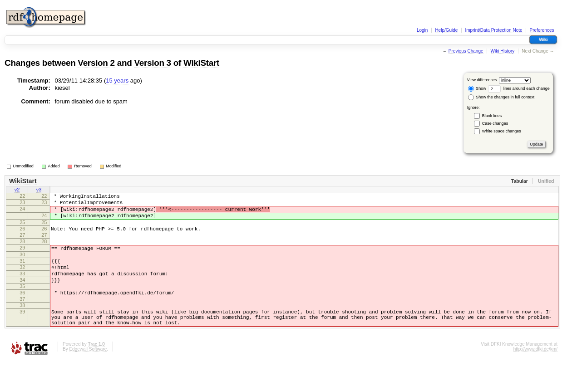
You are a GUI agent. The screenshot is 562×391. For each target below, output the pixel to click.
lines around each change (519, 88)
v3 (39, 190)
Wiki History (503, 51)
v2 (17, 190)
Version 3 (152, 63)
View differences (482, 80)
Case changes (495, 123)
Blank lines (492, 115)
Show (477, 88)
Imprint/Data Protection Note (493, 30)
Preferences (542, 30)
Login (422, 30)
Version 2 (96, 63)
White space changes (501, 131)
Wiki (543, 39)
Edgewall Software (88, 378)
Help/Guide (446, 30)
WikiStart (201, 63)
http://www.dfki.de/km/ (535, 378)
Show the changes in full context (501, 97)
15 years (117, 80)
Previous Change (466, 51)
